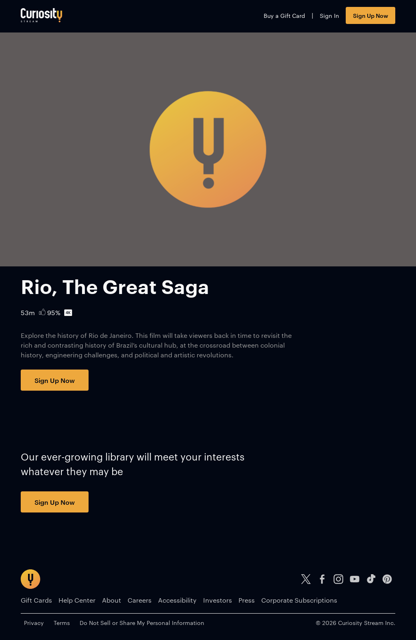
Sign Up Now (370, 15)
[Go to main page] (41, 15)
